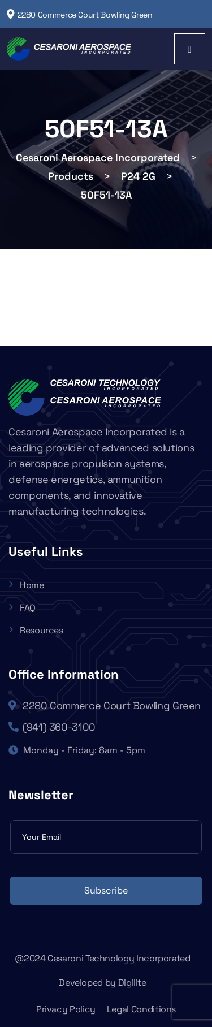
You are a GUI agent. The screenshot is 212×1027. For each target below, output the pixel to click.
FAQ (22, 608)
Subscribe (106, 890)
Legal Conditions (141, 1009)
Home (26, 585)
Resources (35, 630)
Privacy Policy (66, 1009)
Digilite (132, 983)
